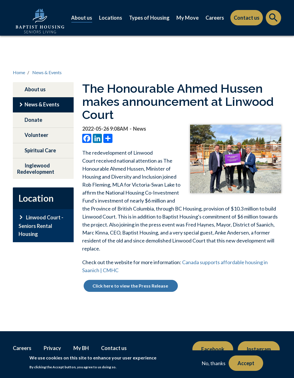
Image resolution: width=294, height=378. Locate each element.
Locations (110, 18)
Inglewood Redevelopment (35, 168)
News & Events (47, 72)
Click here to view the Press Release (130, 285)
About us (81, 18)
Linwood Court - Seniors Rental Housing (41, 225)
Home (19, 72)
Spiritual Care (40, 150)
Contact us (246, 18)
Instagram (259, 349)
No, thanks (213, 363)
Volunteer (36, 135)
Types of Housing (149, 18)
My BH (81, 348)
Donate (33, 120)
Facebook (212, 349)
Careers (215, 18)
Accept (245, 363)
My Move (187, 18)
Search (273, 19)
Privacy (52, 348)
